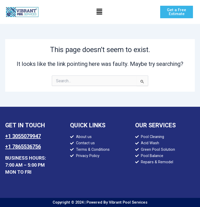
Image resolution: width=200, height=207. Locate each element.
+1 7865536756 (23, 146)
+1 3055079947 (23, 136)
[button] (99, 12)
